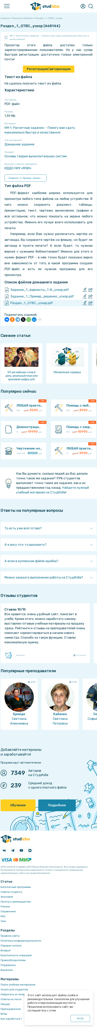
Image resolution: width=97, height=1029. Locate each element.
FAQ (3, 916)
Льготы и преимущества (16, 901)
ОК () (80, 1018)
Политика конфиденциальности (21, 940)
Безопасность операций (16, 955)
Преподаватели (11, 1009)
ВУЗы (4, 1013)
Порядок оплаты (11, 945)
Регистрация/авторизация (48, 69)
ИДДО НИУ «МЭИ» (17, 168)
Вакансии (7, 969)
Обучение (18, 805)
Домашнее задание (19, 144)
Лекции (5, 1004)
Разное (5, 906)
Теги (3, 921)
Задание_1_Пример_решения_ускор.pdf (28, 178)
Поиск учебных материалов (18, 984)
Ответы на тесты (11, 999)
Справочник (8, 911)
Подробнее (57, 805)
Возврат (6, 950)
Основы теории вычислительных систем (35, 156)
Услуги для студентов (14, 989)
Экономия (7, 896)
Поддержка (8, 965)
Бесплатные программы (16, 887)
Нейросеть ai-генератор (16, 994)
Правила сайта (10, 935)
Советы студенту (11, 891)
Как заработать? (11, 1018)
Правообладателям (13, 960)
